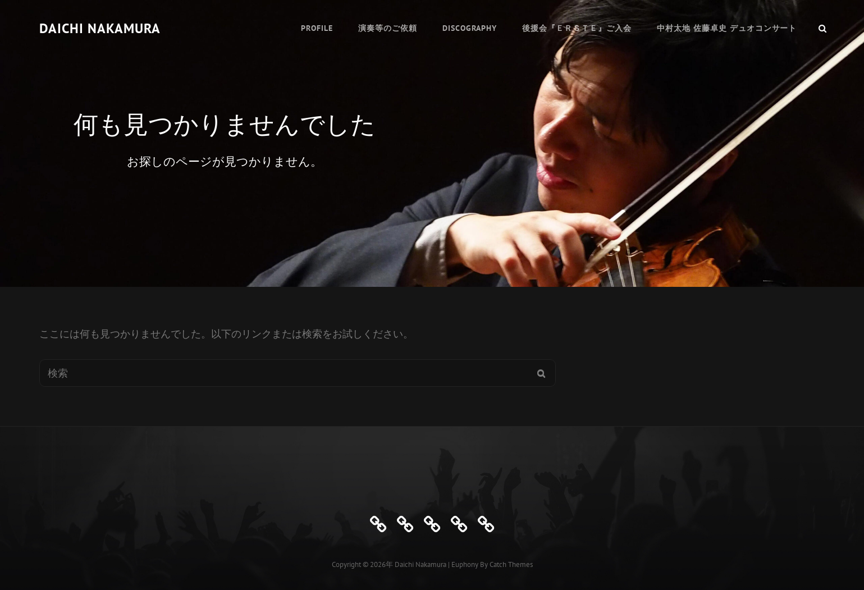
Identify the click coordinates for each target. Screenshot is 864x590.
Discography (469, 28)
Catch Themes (511, 564)
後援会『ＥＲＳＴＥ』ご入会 (577, 28)
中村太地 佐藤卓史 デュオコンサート (727, 28)
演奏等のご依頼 (387, 28)
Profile (317, 28)
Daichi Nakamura (100, 28)
